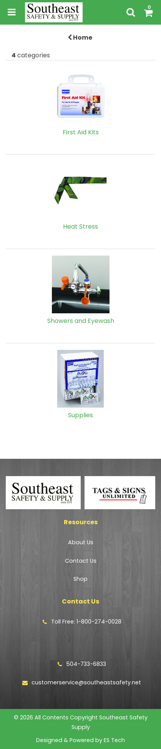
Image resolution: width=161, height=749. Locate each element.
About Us (80, 542)
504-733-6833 (86, 664)
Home (80, 37)
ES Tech (114, 740)
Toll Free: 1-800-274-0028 (86, 621)
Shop (80, 579)
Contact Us (80, 561)
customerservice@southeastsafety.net (86, 682)
